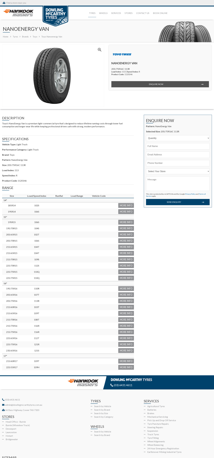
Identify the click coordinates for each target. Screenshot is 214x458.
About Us (96, 446)
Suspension (152, 412)
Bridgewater (12, 421)
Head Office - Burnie (16, 403)
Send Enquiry (173, 202)
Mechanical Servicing (157, 398)
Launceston (11, 414)
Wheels (103, 13)
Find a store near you (14, 3)
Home (5, 36)
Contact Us (142, 13)
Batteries (151, 391)
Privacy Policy (190, 194)
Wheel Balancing (155, 427)
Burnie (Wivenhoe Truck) (18, 407)
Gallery (55, 446)
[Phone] (178, 163)
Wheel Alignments (156, 423)
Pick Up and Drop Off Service (161, 402)
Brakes (150, 395)
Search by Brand (102, 391)
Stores (129, 13)
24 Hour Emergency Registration (163, 430)
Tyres (92, 13)
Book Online (160, 13)
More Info (128, 205)
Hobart (9, 417)
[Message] (178, 183)
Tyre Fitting (153, 419)
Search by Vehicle (102, 388)
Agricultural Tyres (156, 388)
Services (116, 13)
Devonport (11, 410)
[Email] (178, 155)
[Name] (178, 146)
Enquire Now (156, 84)
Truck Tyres (153, 416)
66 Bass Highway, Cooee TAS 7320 (20, 392)
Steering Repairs (155, 409)
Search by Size (101, 395)
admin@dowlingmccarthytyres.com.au (22, 386)
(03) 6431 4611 (122, 367)
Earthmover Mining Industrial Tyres (164, 434)
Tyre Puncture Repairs (158, 405)
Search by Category (103, 398)
